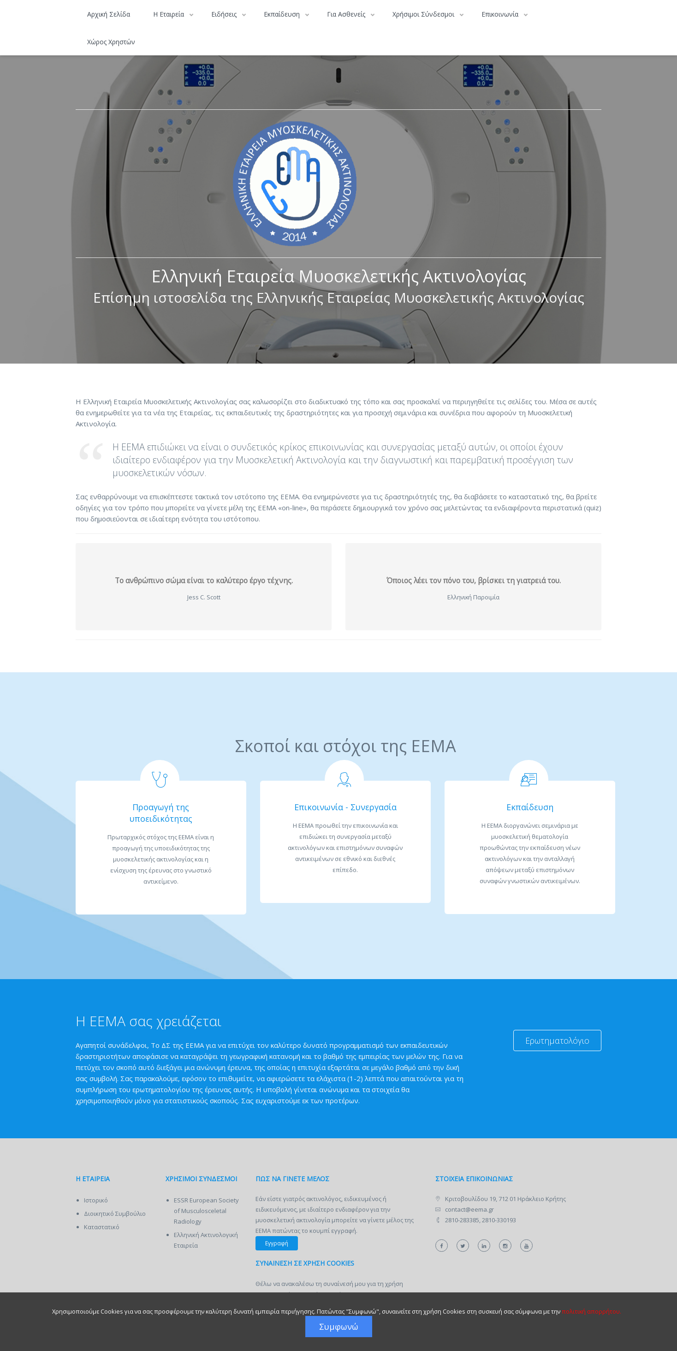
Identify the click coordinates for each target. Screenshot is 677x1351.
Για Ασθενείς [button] (347, 14)
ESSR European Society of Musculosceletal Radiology (206, 1210)
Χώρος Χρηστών (111, 41)
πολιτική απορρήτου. (591, 1311)
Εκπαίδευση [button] (283, 14)
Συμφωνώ (338, 1326)
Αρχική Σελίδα (108, 14)
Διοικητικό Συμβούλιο (115, 1213)
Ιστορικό (96, 1200)
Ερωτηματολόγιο (557, 1040)
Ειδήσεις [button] (224, 14)
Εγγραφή (276, 1243)
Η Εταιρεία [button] (169, 14)
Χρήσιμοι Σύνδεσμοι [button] (424, 14)
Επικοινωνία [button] (500, 14)
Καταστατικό (101, 1227)
